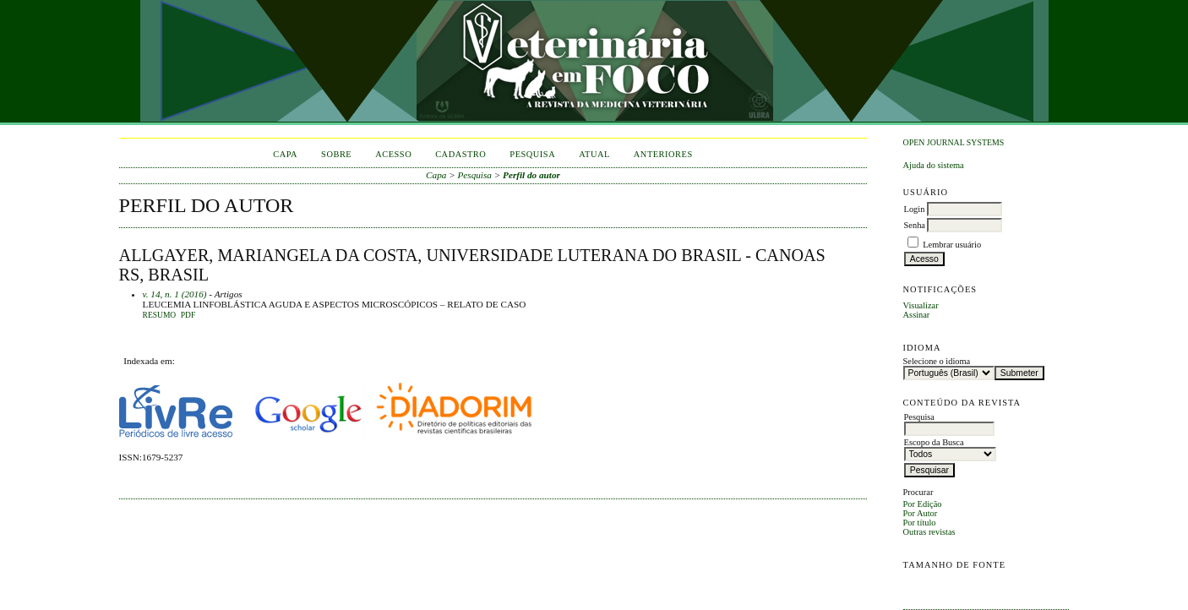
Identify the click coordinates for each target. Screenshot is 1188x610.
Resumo (160, 315)
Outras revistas (929, 531)
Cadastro (460, 154)
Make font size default (945, 584)
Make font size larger (972, 584)
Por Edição (922, 504)
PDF (188, 315)
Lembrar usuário (952, 244)
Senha (914, 225)
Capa (285, 154)
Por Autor (920, 513)
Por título (919, 522)
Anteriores (663, 154)
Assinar (916, 314)
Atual (594, 154)
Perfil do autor (531, 175)
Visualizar (921, 305)
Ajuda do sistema (933, 165)
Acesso (393, 154)
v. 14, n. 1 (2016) (175, 294)
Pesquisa (532, 154)
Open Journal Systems (954, 142)
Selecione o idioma (937, 361)
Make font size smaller (918, 584)
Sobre (336, 154)
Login (914, 209)
